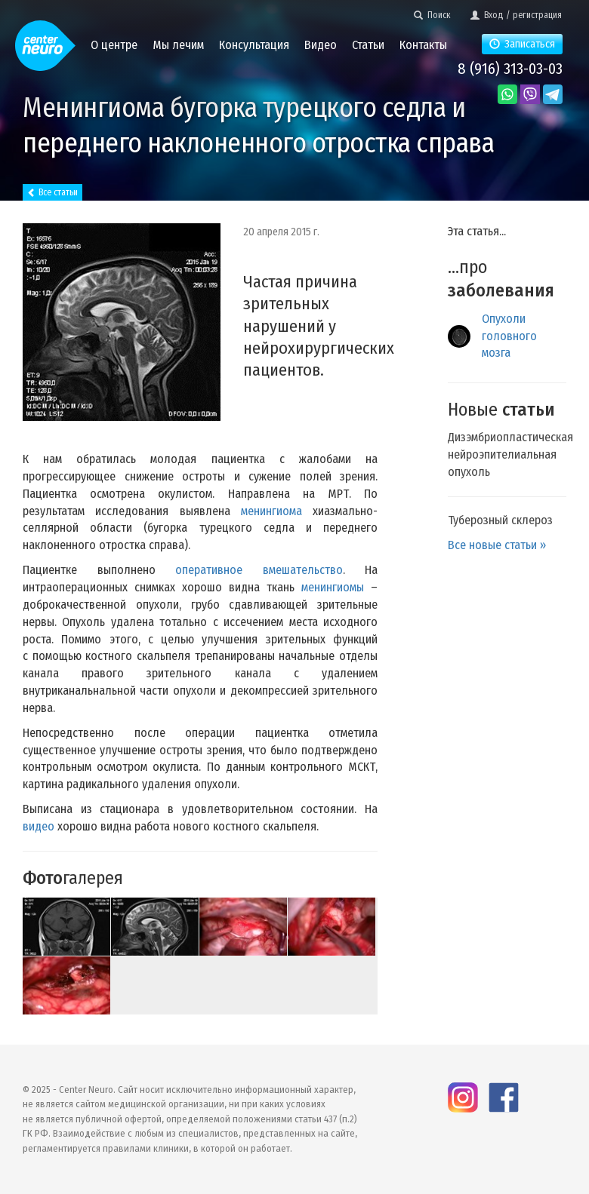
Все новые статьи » (497, 545)
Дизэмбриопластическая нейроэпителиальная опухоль (510, 454)
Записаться (522, 44)
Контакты (423, 45)
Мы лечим (178, 45)
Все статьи (52, 192)
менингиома (271, 511)
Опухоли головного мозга (509, 336)
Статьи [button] (368, 45)
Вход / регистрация (516, 15)
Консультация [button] (254, 45)
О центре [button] (114, 45)
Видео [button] (320, 45)
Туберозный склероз (500, 520)
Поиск (432, 15)
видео (38, 826)
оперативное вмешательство (259, 570)
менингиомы (332, 587)
